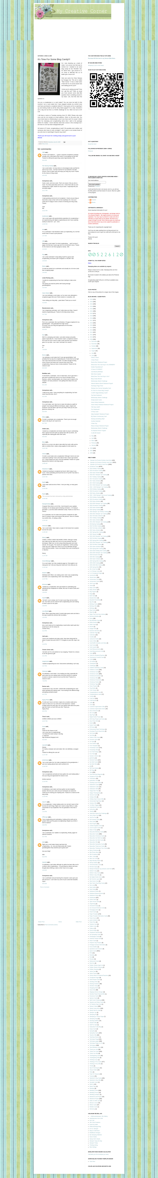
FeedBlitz (97, 186)
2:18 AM (44, 249)
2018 (91, 318)
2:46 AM (44, 272)
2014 (91, 327)
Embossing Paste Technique (97, 729)
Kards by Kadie (94, 1124)
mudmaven (45, 216)
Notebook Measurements (96, 893)
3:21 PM (44, 656)
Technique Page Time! (97, 386)
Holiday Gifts (93, 797)
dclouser (44, 584)
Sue (43, 335)
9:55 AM (44, 883)
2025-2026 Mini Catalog (96, 565)
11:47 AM (44, 555)
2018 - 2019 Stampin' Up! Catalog (99, 487)
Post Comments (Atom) (51, 924)
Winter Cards (93, 1105)
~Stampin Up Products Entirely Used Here (101, 462)
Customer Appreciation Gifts (97, 706)
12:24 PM (44, 796)
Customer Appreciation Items (97, 708)
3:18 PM (44, 644)
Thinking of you (94, 1059)
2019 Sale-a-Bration (95, 501)
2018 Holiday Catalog (95, 489)
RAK (91, 953)
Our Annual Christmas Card (97, 908)
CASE (91, 659)
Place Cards (93, 940)
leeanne (44, 572)
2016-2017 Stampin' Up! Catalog (98, 474)
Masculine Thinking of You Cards (98, 848)
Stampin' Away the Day (96, 1141)
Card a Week (93, 641)
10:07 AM (44, 448)
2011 (91, 334)
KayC (43, 482)
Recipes (92, 959)
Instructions (93, 809)
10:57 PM (44, 721)
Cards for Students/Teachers (97, 655)
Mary (43, 442)
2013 (91, 330)
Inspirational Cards (95, 807)
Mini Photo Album (94, 852)
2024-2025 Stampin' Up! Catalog (98, 552)
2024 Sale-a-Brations (95, 546)
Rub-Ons (92, 963)
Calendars (92, 635)
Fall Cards (92, 733)
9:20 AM (44, 739)
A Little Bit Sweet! (95, 433)
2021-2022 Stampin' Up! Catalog (98, 522)
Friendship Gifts (94, 750)
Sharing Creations (94, 983)
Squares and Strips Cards (96, 1002)
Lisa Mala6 (45, 611)
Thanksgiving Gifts (95, 1057)
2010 (91, 337)
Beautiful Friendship (95, 600)
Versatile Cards (94, 1082)
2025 (91, 301)
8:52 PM (44, 711)
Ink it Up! (92, 1120)
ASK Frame (93, 583)
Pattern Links (93, 926)
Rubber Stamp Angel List (96, 965)
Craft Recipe (93, 700)
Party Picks (93, 922)
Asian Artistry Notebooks (97, 402)
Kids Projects (93, 823)
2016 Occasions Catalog (96, 470)
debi (43, 842)
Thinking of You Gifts (95, 1063)
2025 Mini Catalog (94, 557)
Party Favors (93, 918)
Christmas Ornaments (95, 680)
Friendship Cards (94, 747)
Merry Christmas (94, 850)
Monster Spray (93, 866)
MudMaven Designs (95, 1132)
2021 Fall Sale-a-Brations (96, 515)
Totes (91, 1072)
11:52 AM (44, 567)
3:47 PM (44, 666)
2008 (91, 448)
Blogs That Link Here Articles (97, 614)
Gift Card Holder (94, 768)
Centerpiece (93, 663)
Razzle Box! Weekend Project (99, 362)
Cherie (44, 453)
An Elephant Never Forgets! (98, 430)
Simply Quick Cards (96, 400)
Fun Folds (92, 754)
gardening (92, 758)
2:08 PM (44, 605)
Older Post (79, 922)
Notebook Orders (94, 895)
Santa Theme (93, 973)
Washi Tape (93, 1086)
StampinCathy (46, 504)
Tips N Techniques (94, 1068)
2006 (91, 453)
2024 (91, 304)
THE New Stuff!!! (95, 407)
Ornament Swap (94, 905)
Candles (92, 637)
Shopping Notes (94, 988)
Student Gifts (93, 1022)
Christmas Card (94, 671)
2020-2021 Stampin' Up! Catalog (98, 513)
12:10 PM (44, 781)
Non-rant (92, 885)
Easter (91, 723)
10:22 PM (44, 210)
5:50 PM (44, 825)
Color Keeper (93, 690)
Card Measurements (95, 649)
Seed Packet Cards (95, 979)
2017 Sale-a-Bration (95, 481)
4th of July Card (94, 569)
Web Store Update (96, 374)
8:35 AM (44, 411)
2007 (91, 450)
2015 (91, 325)
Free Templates (94, 745)
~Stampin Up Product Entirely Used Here (101, 460)
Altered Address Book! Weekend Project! (102, 383)
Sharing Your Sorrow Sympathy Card (101, 388)
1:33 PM (44, 811)
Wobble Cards (93, 1107)
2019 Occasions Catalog (96, 499)
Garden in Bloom (94, 756)
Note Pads (92, 889)
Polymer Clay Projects (95, 942)
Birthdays (92, 608)
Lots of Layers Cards (95, 827)
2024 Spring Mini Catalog (96, 548)
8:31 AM (44, 385)
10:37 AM (44, 477)
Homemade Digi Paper (96, 801)
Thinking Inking (94, 1145)
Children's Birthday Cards (96, 667)
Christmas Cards (94, 674)
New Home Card (94, 881)
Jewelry (92, 811)
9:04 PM (44, 160)
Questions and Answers (96, 949)
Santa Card (93, 971)
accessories (93, 575)
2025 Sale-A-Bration (95, 559)
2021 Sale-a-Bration (95, 520)
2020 (91, 313)
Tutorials (92, 1076)
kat (43, 229)
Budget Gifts (93, 628)
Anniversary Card (94, 579)
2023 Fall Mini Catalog (96, 538)
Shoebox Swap (94, 985)
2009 (91, 339)
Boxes (91, 618)
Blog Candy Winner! (96, 378)
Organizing (92, 903)
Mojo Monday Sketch (95, 860)
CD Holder (92, 661)
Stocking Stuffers (94, 1020)
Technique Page (94, 1039)
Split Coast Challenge (95, 1000)
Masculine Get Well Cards (97, 840)
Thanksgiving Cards (95, 1055)
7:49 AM (44, 349)
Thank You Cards (94, 1051)
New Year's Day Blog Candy (97, 883)
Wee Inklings (93, 1147)
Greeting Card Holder (95, 782)
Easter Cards (93, 725)
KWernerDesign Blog (95, 1126)
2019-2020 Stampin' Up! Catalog (98, 503)
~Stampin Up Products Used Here (99, 464)
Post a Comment (44, 887)
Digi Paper (92, 715)
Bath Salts (92, 595)
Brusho (91, 626)
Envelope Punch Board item (97, 731)
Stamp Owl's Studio (95, 1139)
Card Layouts (93, 647)
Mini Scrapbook (94, 854)
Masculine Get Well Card (96, 838)
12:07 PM (44, 579)
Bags (91, 593)
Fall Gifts (92, 735)
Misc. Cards (93, 856)
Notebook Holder (94, 891)
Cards (91, 653)
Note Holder (93, 887)
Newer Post (41, 922)
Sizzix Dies (93, 990)
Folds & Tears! (95, 357)
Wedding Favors (94, 1092)
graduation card (94, 780)
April (92, 438)
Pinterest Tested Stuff (95, 938)
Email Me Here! (92, 144)
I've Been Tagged (94, 805)
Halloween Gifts (94, 788)
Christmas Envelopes (95, 676)
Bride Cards (93, 624)
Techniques (93, 1045)
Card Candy (93, 645)
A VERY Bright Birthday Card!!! (99, 393)
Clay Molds (93, 688)
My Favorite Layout (95, 879)
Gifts (91, 772)
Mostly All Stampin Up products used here (101, 868)
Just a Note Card (94, 815)
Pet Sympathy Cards (95, 934)
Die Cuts (92, 712)
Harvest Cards (93, 795)
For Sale (92, 741)
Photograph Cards (94, 936)
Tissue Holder (93, 1070)
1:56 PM (44, 592)
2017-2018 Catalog (95, 483)
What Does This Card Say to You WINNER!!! (103, 364)
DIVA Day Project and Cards (97, 719)
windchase (45, 760)
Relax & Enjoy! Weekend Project (100, 426)
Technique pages (94, 1041)
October (93, 346)
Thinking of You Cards (95, 1061)
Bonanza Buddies (94, 616)
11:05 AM (44, 532)
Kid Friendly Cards (95, 819)
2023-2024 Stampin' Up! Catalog (98, 542)
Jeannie (44, 862)
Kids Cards (93, 821)
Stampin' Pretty (94, 1143)
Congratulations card (95, 692)
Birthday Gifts (93, 606)
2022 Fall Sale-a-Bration (96, 528)
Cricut (91, 704)
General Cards (93, 760)
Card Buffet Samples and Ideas (98, 643)
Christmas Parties (94, 682)
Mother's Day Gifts (94, 875)
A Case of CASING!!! (96, 369)
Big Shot (92, 602)
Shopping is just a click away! (96, 65)
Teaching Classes (94, 1037)
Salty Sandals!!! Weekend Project (100, 414)
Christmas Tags (94, 684)
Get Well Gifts (93, 764)
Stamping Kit (93, 1014)
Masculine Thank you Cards (97, 846)
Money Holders (94, 862)
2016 (91, 323)
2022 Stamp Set (94, 534)
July (92, 353)
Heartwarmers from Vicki (96, 1118)
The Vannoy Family (47, 165)
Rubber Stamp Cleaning (96, 967)
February (94, 443)
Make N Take (93, 830)
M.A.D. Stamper (94, 1128)
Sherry (44, 537)
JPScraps (45, 817)
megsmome (45, 661)
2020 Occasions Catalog (96, 505)
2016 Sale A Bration (95, 472)
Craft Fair (92, 698)
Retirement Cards (94, 961)
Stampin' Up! (93, 1012)
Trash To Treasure (94, 1074)
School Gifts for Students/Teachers (99, 975)
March (93, 440)
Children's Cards (94, 669)
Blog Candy (45, 143)
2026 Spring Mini (94, 567)
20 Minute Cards (94, 466)
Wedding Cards (94, 1090)
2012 (91, 332)
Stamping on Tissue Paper (97, 1016)
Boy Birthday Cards (95, 620)
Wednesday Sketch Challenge (99, 381)
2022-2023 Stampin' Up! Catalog (98, 536)
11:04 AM (44, 520)
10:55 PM (44, 224)
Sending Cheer (94, 981)
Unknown (45, 525)
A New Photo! (94, 360)
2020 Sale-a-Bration (95, 507)
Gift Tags (92, 770)
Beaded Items (93, 598)
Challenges (93, 665)
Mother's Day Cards (95, 873)
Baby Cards (93, 587)
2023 (91, 306)
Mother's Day (93, 871)
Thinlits (91, 1066)
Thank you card (94, 1049)
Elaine (44, 266)
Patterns (92, 928)
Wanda (93, 202)
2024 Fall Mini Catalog (96, 544)
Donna (44, 355)
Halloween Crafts (94, 786)
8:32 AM (44, 396)
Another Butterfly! (95, 421)
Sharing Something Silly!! (98, 419)
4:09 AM (44, 870)
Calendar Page (94, 632)
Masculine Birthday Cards (96, 832)
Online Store (93, 899)
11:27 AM (44, 754)
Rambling (92, 955)
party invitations (94, 920)
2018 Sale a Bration (95, 493)
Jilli (43, 241)
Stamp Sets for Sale (95, 1010)
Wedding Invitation (95, 1094)
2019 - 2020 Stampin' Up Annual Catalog (100, 495)
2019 (91, 315)
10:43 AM (44, 488)
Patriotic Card (93, 924)
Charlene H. (45, 469)
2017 (91, 320)
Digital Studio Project (95, 717)
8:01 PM (44, 694)
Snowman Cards (94, 996)
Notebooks (92, 897)
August (93, 350)
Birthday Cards (94, 604)
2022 (91, 308)
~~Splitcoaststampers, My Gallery (99, 1116)
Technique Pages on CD (96, 1043)
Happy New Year (94, 790)
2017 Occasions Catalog (96, 479)
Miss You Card (93, 858)
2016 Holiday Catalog (95, 468)
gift (90, 766)
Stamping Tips (93, 1018)
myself (44, 598)
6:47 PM (44, 836)
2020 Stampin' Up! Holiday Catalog (99, 511)
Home (60, 922)
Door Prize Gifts (94, 721)
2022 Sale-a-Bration (95, 530)
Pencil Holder (93, 930)
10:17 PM (44, 190)
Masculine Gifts (94, 842)
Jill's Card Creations (95, 1122)
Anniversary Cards (95, 581)
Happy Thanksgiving (95, 793)
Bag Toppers (93, 591)
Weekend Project (94, 1098)
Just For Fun (93, 817)
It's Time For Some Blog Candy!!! (100, 390)
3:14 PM (44, 631)
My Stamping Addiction (96, 1135)
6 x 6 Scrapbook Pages (96, 573)
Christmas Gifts (94, 678)
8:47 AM (44, 423)
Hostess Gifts (93, 803)
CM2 (43, 152)
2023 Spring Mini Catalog (96, 540)
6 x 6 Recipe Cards (95, 571)
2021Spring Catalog (95, 524)
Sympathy (92, 1031)
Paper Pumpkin (94, 914)
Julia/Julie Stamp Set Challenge (98, 813)
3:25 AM (44, 287)
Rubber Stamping (94, 969)
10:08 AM (44, 463)
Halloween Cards (94, 784)
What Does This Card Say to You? (100, 376)
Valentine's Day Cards (95, 1078)
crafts (91, 702)
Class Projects (93, 686)
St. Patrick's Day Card (95, 1004)
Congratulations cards (95, 694)
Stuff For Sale (93, 1025)
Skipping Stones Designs (96, 992)
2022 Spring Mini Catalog (96, 532)
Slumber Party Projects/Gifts (97, 994)
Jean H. (44, 802)
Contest (92, 696)
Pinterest (90, 151)
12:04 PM (44, 766)
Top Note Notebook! (96, 395)
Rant (91, 957)
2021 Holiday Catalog (95, 517)
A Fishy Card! (94, 411)
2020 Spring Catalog (95, 509)
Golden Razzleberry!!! (97, 367)
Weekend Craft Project (96, 1096)
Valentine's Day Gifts (95, 1080)
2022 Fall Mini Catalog (96, 526)
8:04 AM (44, 368)
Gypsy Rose (45, 699)
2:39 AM (44, 261)
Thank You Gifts (94, 1053)
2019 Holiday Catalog (95, 497)
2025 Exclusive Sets (95, 554)
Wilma (44, 417)
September (94, 348)
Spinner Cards (93, 998)
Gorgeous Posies (94, 776)
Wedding (92, 1088)
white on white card (95, 1100)
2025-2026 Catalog (95, 563)
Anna (43, 726)
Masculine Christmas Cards (97, 836)
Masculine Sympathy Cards (97, 844)
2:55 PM (44, 617)
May (92, 436)
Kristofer (94, 200)
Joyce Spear (45, 293)
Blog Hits (92, 612)
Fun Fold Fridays (94, 752)
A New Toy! (94, 423)
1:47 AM (44, 235)
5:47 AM (44, 314)
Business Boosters (95, 630)
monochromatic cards (95, 864)
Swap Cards (93, 1029)
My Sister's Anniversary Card (99, 416)
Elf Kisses (92, 727)
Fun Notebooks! (95, 409)
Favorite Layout (94, 739)
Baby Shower (93, 589)
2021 (91, 311)
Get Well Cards (94, 762)
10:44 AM (44, 498)
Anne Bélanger (46, 561)
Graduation (93, 778)
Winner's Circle (94, 1103)
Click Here (92, 1161)
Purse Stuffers (93, 946)
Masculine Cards (94, 834)
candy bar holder (94, 639)
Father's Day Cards (95, 737)
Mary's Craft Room (95, 1130)
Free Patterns (93, 743)
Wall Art (92, 1084)
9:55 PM (44, 175)
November (94, 343)
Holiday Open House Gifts (97, 799)
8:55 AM (44, 436)
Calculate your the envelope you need (98, 1154)
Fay (43, 254)
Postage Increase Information (97, 944)
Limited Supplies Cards (96, 825)
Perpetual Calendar (95, 932)
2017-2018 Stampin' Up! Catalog (98, 485)
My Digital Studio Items (96, 877)
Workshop (92, 1109)
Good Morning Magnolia (96, 774)
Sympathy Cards (94, 1033)
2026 (91, 299)
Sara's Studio (93, 1137)
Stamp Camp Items (95, 1008)
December (94, 341)
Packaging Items (94, 910)
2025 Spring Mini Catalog (96, 561)
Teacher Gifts (93, 1035)
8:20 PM (44, 857)
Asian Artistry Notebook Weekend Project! (102, 404)
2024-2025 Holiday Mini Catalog (98, 550)
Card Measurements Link (96, 651)
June (92, 355)
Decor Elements (94, 710)
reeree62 (44, 745)
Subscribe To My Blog (95, 1027)
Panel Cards (93, 912)
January (93, 445)
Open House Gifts (94, 901)
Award (91, 585)
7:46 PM (44, 681)
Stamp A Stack (93, 1006)
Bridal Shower (93, 622)
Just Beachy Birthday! (97, 371)
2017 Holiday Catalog (95, 477)
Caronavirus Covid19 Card (97, 657)
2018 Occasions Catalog (96, 491)
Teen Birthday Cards (95, 1047)
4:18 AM (44, 302)
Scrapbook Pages (94, 977)
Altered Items (93, 577)
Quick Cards (93, 951)
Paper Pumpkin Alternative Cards (98, 916)
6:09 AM (44, 329)
